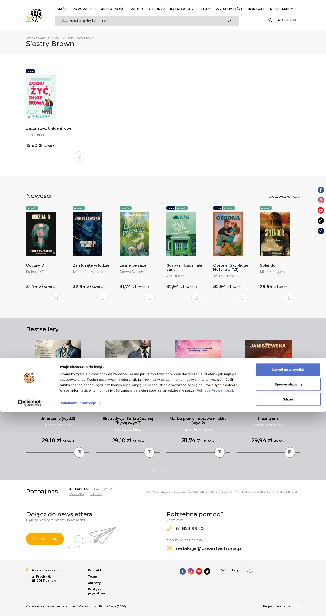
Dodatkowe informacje (77, 607)
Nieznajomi (268, 418)
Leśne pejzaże (133, 265)
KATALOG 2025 (182, 9)
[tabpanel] (58, 396)
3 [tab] (161, 471)
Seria (30, 71)
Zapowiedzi (84, 9)
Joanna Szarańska (133, 272)
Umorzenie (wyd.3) (57, 418)
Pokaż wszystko (281, 196)
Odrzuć (288, 603)
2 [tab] (157, 471)
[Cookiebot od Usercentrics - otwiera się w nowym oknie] (29, 607)
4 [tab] (165, 471)
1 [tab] (154, 471)
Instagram (79, 489)
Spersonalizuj (288, 588)
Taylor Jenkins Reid (198, 429)
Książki (61, 9)
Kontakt (256, 9)
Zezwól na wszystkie (288, 574)
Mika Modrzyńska (274, 272)
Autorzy (156, 9)
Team (206, 9)
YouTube (76, 493)
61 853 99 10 (185, 528)
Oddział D (35, 265)
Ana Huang (175, 276)
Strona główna (36, 37)
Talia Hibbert (36, 135)
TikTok (96, 493)
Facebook (103, 489)
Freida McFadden (40, 272)
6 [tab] (172, 471)
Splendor (268, 265)
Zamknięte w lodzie (91, 265)
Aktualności (113, 9)
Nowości (32, 208)
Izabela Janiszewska (89, 272)
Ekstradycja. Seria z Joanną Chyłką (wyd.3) (128, 420)
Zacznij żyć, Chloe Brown (49, 128)
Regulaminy (281, 9)
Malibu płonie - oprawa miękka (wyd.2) (198, 420)
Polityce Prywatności (215, 595)
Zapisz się (44, 539)
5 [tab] (168, 471)
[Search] (138, 21)
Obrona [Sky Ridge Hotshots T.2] (230, 267)
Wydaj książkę (229, 9)
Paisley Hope (223, 276)
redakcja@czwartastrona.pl (204, 548)
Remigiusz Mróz (58, 425)
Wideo (137, 9)
